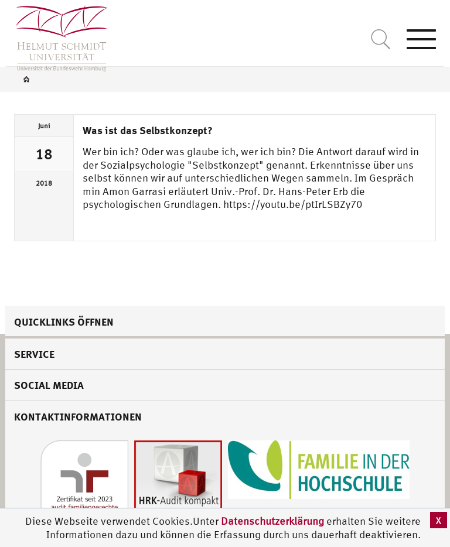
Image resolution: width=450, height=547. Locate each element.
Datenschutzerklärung (272, 521)
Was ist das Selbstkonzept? (148, 130)
